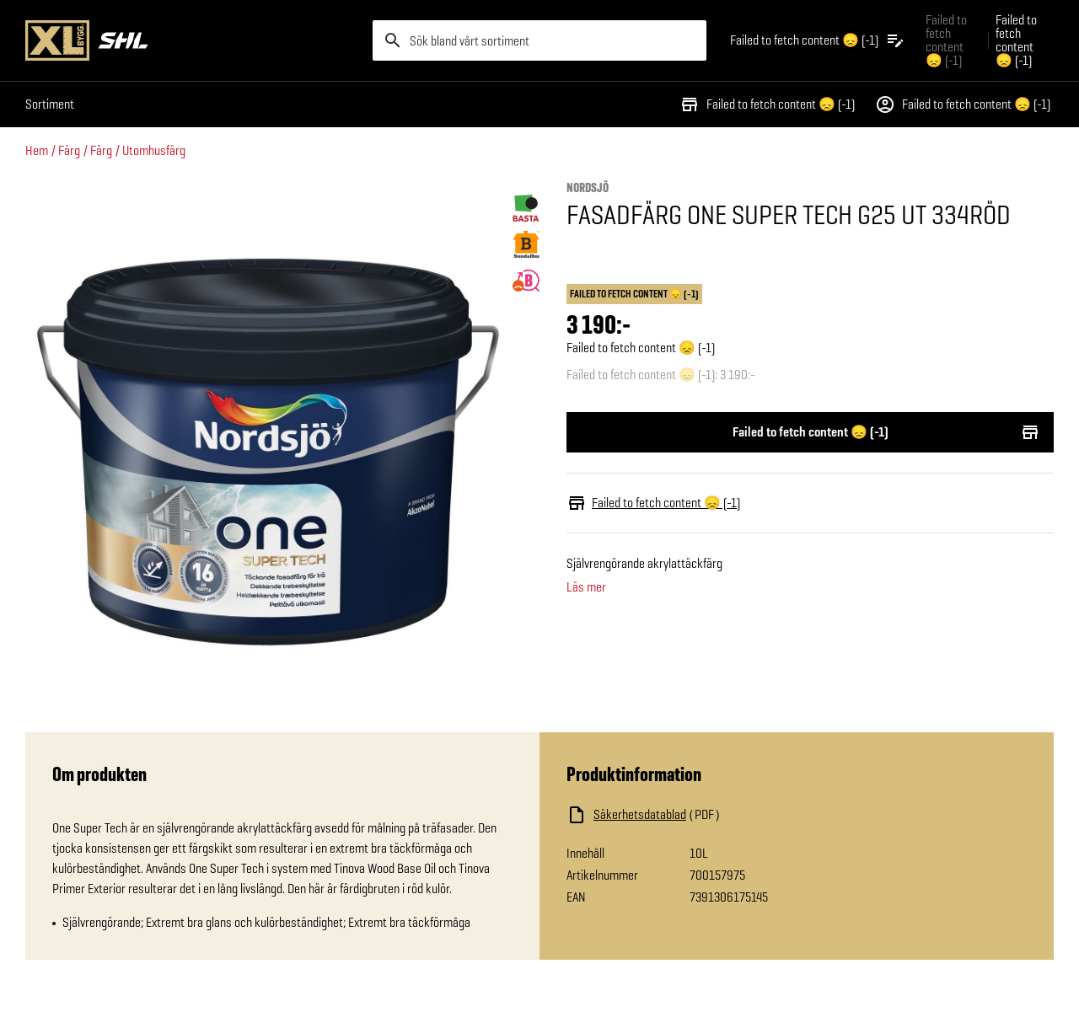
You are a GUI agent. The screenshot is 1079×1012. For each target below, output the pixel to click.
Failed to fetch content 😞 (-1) (767, 104)
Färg (69, 150)
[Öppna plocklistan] (817, 40)
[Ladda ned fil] (735, 815)
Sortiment (49, 104)
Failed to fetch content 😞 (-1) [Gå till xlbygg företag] (946, 40)
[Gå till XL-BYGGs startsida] (192, 40)
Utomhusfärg (153, 150)
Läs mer (586, 587)
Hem (36, 150)
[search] (539, 40)
